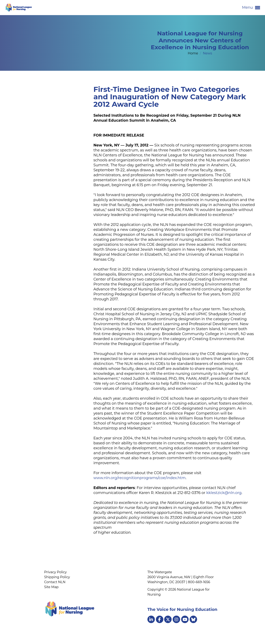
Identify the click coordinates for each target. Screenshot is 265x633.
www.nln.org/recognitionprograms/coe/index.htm (139, 478)
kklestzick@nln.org (224, 492)
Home (193, 53)
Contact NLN (54, 582)
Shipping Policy (57, 577)
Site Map (51, 587)
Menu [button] (251, 7)
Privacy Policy (55, 572)
